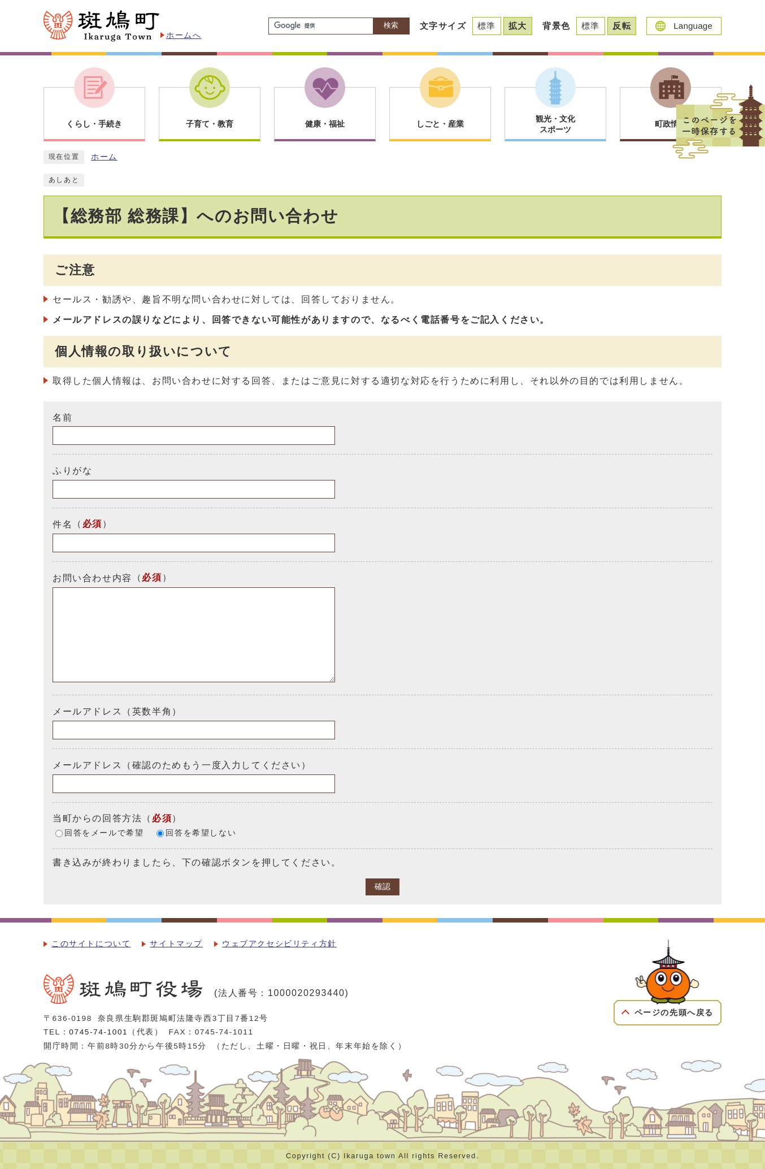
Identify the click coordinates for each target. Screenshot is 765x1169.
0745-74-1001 (98, 1032)
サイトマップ (176, 943)
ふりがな (72, 470)
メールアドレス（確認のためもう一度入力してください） (182, 765)
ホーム (104, 157)
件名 (62, 524)
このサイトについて (91, 943)
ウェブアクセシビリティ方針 (279, 943)
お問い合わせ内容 (92, 578)
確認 (382, 886)
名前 (62, 417)
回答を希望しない (201, 833)
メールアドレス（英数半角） (117, 711)
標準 (486, 26)
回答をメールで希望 (104, 833)
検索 (391, 25)
